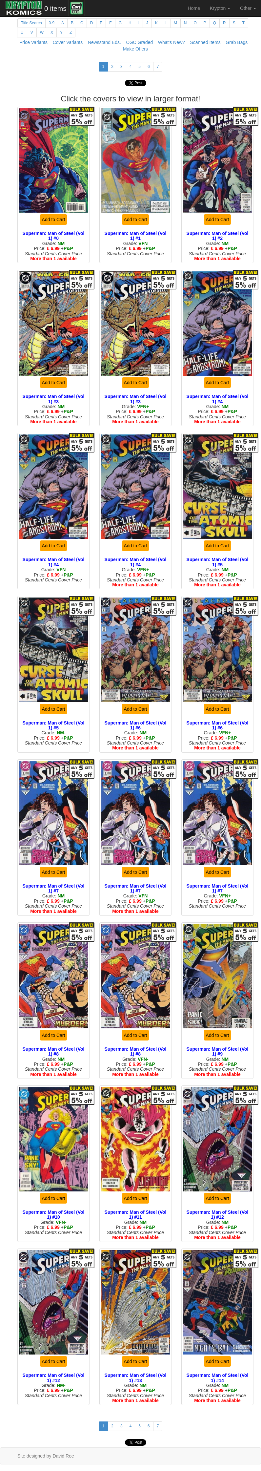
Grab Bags (237, 42)
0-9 (51, 23)
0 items (55, 8)
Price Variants (33, 42)
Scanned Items (205, 42)
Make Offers (135, 49)
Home (194, 8)
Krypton (220, 8)
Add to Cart (53, 219)
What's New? (171, 42)
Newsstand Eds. (104, 42)
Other (248, 8)
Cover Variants (68, 42)
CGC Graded (139, 42)
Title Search (31, 23)
